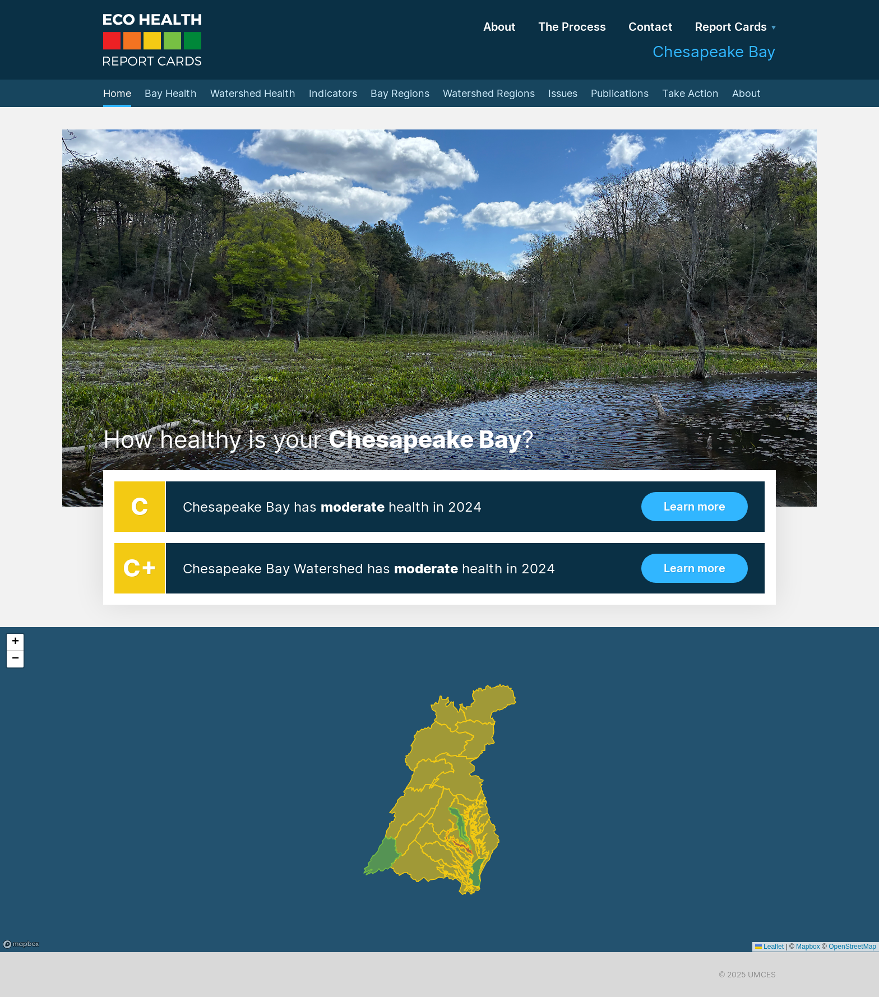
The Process (572, 27)
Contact (650, 27)
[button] (15, 642)
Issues (562, 93)
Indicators (333, 93)
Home (117, 93)
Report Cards (731, 27)
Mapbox (808, 946)
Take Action (690, 93)
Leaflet (769, 946)
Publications (620, 93)
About (499, 27)
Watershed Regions (489, 93)
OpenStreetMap (852, 946)
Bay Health (171, 93)
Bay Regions (400, 93)
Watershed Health (252, 93)
